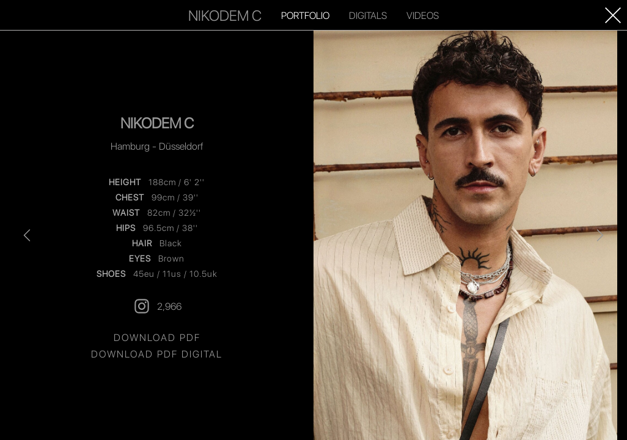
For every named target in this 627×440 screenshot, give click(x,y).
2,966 (157, 306)
